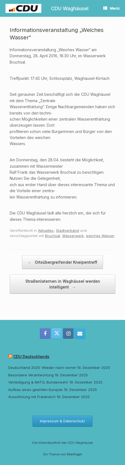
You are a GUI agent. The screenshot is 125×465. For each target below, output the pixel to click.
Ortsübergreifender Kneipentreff (62, 262)
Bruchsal (52, 235)
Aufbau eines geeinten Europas (35, 389)
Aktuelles (46, 230)
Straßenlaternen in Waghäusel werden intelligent (62, 284)
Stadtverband (67, 230)
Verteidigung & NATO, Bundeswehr (38, 382)
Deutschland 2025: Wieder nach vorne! (42, 367)
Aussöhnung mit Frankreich (32, 397)
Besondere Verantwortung (31, 375)
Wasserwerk (73, 235)
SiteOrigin (74, 454)
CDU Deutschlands (31, 356)
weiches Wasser (100, 235)
